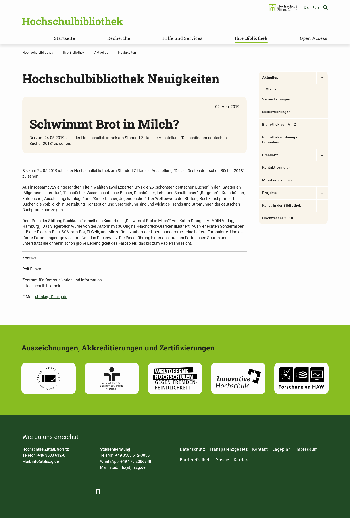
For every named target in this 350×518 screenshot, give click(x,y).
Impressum (306, 449)
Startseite (64, 38)
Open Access (313, 38)
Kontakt (260, 449)
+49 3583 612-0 (51, 455)
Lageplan (281, 449)
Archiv (271, 89)
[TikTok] (88, 491)
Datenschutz (192, 449)
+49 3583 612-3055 (132, 455)
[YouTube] (63, 491)
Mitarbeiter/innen (277, 180)
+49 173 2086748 (135, 461)
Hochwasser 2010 (278, 218)
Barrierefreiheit (195, 459)
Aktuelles (270, 78)
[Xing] (51, 491)
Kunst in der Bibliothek (281, 206)
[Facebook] (26, 491)
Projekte (269, 193)
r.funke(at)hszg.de (51, 296)
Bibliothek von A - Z (279, 125)
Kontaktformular (276, 168)
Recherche (118, 38)
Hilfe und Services (182, 38)
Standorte (270, 155)
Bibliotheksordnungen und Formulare (284, 139)
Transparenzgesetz (229, 449)
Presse (222, 459)
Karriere (242, 459)
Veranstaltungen (276, 99)
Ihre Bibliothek (251, 38)
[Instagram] (75, 491)
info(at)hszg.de (45, 461)
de (306, 7)
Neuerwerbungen (276, 112)
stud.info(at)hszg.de (127, 467)
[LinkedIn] (38, 491)
